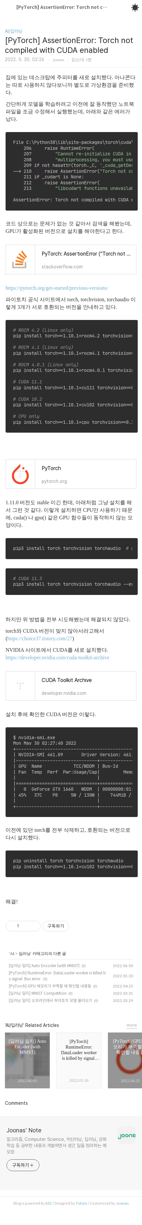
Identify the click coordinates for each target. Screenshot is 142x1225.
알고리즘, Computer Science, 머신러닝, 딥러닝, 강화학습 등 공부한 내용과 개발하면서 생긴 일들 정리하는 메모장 (57, 1145)
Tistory (81, 1203)
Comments (16, 1103)
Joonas (122, 1203)
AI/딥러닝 (13, 31)
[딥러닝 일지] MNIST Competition (38, 993)
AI (12, 953)
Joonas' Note (24, 1130)
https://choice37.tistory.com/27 (39, 638)
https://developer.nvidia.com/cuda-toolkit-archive (57, 657)
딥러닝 (24, 953)
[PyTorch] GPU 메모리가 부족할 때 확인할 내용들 (50, 986)
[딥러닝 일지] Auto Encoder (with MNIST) (44, 965)
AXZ (48, 1203)
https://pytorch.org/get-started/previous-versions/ (57, 288)
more (132, 1025)
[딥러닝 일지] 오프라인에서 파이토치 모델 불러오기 (50, 1000)
